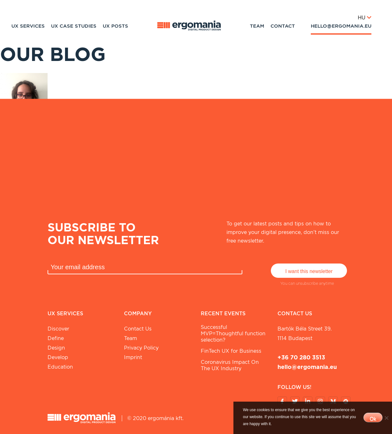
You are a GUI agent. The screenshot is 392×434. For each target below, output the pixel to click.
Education (60, 367)
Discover (58, 329)
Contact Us (138, 329)
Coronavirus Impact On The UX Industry (230, 365)
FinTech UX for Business (231, 351)
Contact (283, 26)
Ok (373, 419)
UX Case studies (73, 26)
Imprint (133, 357)
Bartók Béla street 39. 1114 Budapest (305, 333)
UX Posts (115, 26)
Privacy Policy (141, 348)
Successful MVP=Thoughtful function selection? (233, 333)
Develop (58, 357)
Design (56, 348)
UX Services (28, 26)
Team (257, 26)
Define (56, 338)
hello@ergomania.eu (341, 26)
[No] (386, 418)
